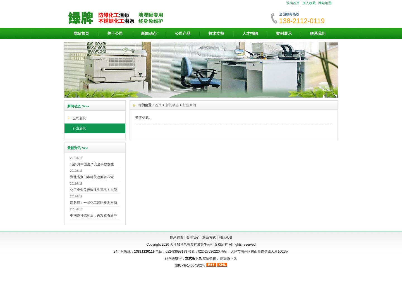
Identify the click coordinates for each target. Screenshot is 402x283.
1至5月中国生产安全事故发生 (92, 164)
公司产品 (182, 33)
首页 (158, 105)
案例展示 (284, 33)
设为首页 (293, 3)
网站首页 (81, 33)
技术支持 (216, 33)
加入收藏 (309, 3)
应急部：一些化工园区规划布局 (93, 203)
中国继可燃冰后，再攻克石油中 (93, 215)
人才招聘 (250, 33)
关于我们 (193, 238)
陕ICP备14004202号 (190, 265)
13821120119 (144, 251)
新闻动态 (149, 33)
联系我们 (318, 33)
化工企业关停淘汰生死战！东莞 (93, 190)
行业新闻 (79, 128)
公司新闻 (79, 118)
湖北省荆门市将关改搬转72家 (92, 177)
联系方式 (209, 238)
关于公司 (115, 33)
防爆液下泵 (228, 258)
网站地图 (325, 3)
